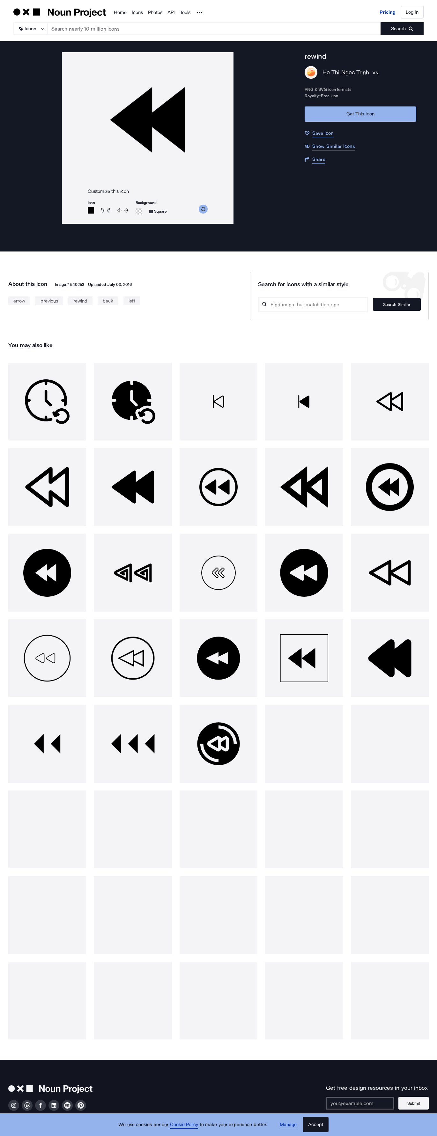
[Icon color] (90, 210)
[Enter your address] (360, 1103)
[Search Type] (30, 28)
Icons (137, 12)
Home (120, 12)
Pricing (388, 12)
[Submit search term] (402, 28)
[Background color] (138, 211)
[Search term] (214, 28)
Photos (155, 12)
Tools (185, 12)
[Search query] (313, 304)
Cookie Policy (184, 1125)
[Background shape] (158, 211)
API (171, 12)
